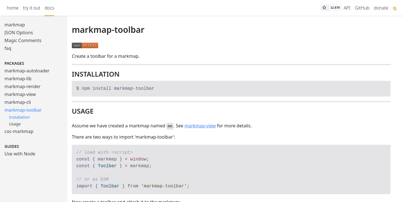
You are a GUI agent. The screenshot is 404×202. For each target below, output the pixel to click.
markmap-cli (17, 102)
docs (49, 8)
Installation (19, 117)
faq (7, 48)
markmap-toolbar (23, 110)
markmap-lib (17, 78)
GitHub (362, 8)
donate (381, 8)
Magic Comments (22, 40)
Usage (14, 124)
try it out (31, 8)
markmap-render (22, 86)
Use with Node (19, 154)
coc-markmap (18, 131)
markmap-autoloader (27, 71)
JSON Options (18, 32)
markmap (14, 25)
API (347, 8)
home (13, 8)
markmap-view (20, 94)
